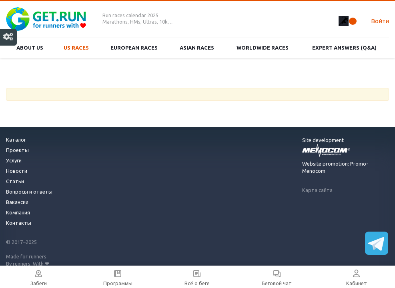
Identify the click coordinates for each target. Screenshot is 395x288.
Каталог (16, 139)
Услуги (14, 160)
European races (134, 47)
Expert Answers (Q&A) (344, 47)
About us (29, 47)
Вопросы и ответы (29, 191)
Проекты (17, 150)
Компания (18, 212)
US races (76, 47)
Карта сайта (317, 190)
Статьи (15, 181)
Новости (16, 171)
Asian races (197, 47)
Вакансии (17, 202)
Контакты (18, 223)
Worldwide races (263, 47)
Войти (380, 21)
